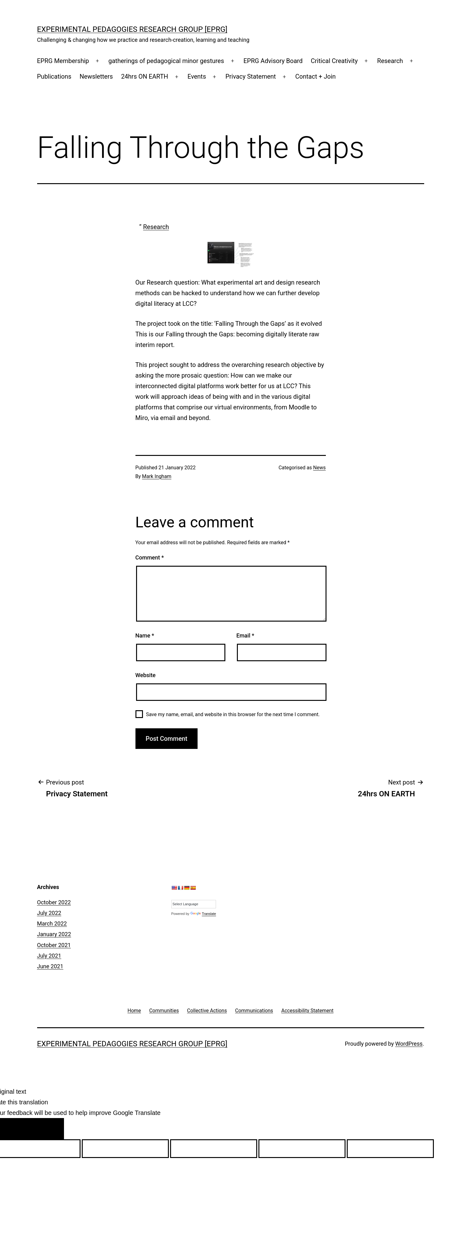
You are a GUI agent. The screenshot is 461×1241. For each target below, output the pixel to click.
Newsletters (96, 76)
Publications (54, 76)
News (319, 468)
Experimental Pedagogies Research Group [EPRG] (132, 29)
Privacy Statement (250, 76)
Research (390, 61)
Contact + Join (315, 76)
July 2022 (49, 913)
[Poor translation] (46, 1128)
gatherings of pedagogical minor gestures (166, 61)
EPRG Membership (63, 61)
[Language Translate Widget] (193, 904)
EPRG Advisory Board (273, 61)
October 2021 (54, 945)
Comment (149, 557)
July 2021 (49, 955)
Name (144, 635)
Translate (203, 914)
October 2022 (54, 902)
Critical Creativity (334, 61)
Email (245, 635)
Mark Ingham (156, 476)
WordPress (408, 1043)
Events (197, 76)
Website (145, 675)
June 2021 (50, 966)
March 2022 (52, 923)
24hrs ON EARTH (144, 76)
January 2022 (54, 934)
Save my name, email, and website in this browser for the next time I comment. (233, 714)
